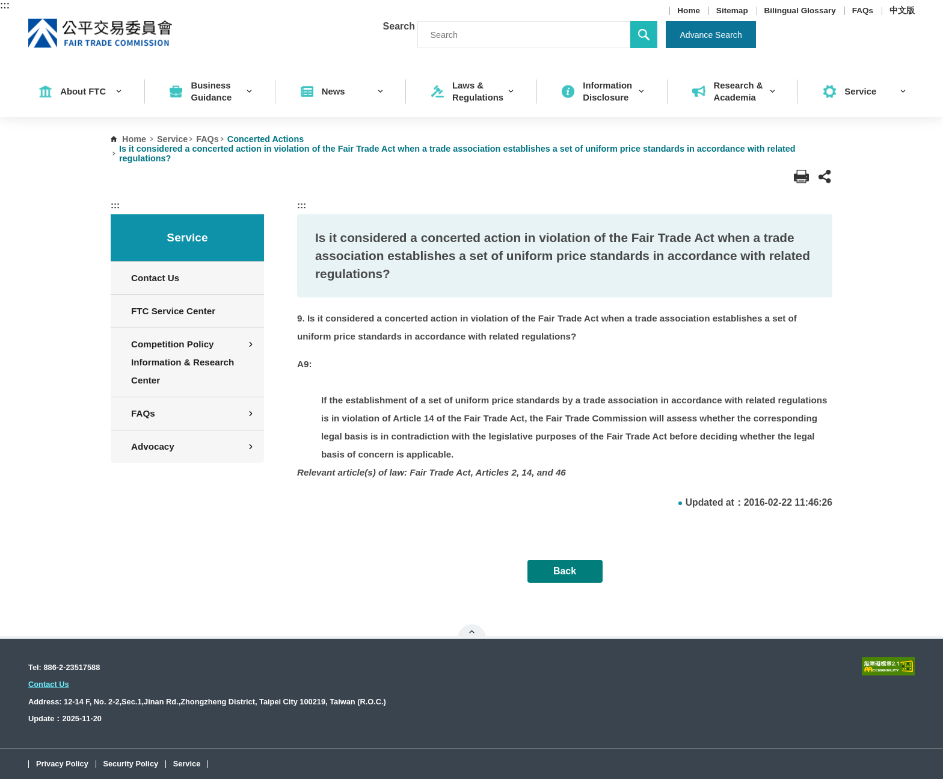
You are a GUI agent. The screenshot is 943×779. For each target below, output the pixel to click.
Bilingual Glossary (800, 11)
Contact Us (155, 278)
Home (688, 11)
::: (5, 5)
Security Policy (130, 764)
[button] (824, 176)
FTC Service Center (173, 311)
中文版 (902, 11)
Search (399, 26)
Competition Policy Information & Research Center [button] (193, 362)
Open (472, 631)
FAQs (863, 11)
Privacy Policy (62, 764)
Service (172, 139)
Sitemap (732, 11)
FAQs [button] (193, 413)
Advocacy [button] (193, 446)
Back (564, 571)
